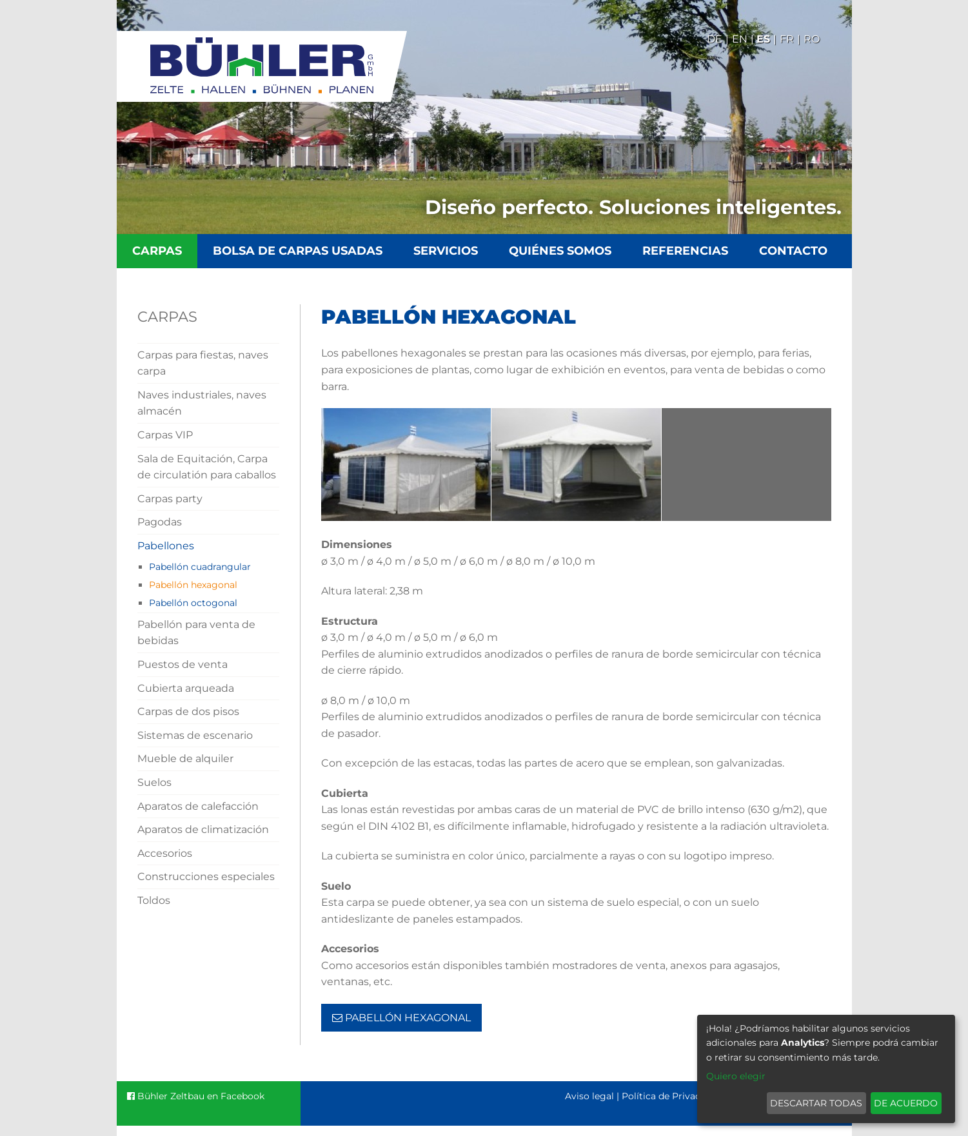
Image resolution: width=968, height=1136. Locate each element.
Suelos (154, 782)
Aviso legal (589, 1096)
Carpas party (169, 499)
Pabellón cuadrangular (200, 567)
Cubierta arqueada (185, 688)
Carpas (157, 251)
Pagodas (159, 522)
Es (763, 39)
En (739, 39)
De (714, 39)
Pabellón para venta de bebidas (196, 632)
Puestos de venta (182, 664)
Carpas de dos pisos (188, 711)
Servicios (445, 251)
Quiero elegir (736, 1076)
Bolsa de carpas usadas (297, 251)
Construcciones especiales (206, 876)
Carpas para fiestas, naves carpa (202, 363)
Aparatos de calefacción (198, 806)
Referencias (685, 251)
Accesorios (164, 853)
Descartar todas (816, 1103)
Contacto (793, 251)
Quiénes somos (560, 251)
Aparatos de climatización (203, 829)
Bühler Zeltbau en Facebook (195, 1096)
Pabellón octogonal (193, 603)
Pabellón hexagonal (193, 585)
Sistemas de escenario (195, 735)
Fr (787, 39)
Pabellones (165, 546)
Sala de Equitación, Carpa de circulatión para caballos (206, 467)
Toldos (153, 900)
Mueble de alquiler (185, 758)
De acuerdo (906, 1103)
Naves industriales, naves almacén (201, 403)
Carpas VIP (165, 435)
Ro (812, 39)
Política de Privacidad (671, 1096)
